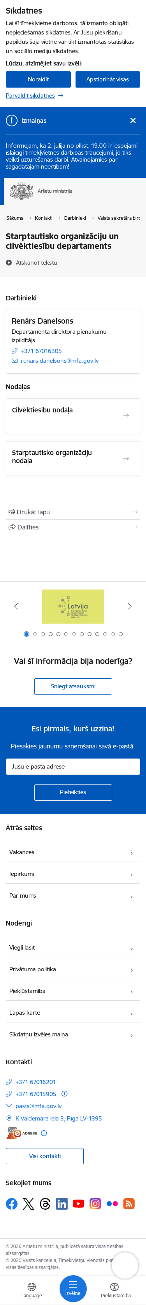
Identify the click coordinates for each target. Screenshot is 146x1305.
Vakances (21, 852)
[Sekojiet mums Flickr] (112, 1203)
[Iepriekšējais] (16, 606)
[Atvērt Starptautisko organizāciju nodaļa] (126, 458)
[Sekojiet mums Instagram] (95, 1203)
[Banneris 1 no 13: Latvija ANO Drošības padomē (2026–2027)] (73, 606)
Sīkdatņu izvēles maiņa (38, 1034)
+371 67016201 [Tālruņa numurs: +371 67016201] (36, 1082)
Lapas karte (24, 1012)
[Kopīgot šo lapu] (73, 527)
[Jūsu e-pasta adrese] (73, 767)
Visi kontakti (45, 1156)
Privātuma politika (32, 969)
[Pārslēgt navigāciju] (73, 1288)
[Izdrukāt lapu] (73, 512)
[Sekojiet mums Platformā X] (28, 1204)
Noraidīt (38, 79)
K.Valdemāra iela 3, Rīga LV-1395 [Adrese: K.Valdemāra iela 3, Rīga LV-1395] (59, 1118)
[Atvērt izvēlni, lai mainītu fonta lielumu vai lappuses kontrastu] (114, 1291)
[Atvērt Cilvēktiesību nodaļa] (126, 416)
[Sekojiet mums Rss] (129, 1203)
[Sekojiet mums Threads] (45, 1204)
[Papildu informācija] (64, 1093)
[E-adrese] (21, 1133)
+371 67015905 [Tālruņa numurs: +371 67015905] (36, 1094)
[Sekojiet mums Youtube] (78, 1203)
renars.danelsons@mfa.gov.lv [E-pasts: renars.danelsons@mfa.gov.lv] (60, 360)
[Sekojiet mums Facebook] (12, 1204)
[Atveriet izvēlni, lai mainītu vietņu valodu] (31, 1291)
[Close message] (132, 120)
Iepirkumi (21, 873)
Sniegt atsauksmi (73, 686)
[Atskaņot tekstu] (36, 262)
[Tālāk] (130, 606)
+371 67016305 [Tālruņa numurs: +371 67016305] (41, 351)
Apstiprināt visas (107, 79)
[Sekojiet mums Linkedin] (62, 1204)
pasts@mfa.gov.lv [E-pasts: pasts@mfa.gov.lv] (39, 1106)
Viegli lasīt (22, 947)
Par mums (22, 895)
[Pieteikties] (73, 792)
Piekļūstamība (27, 991)
